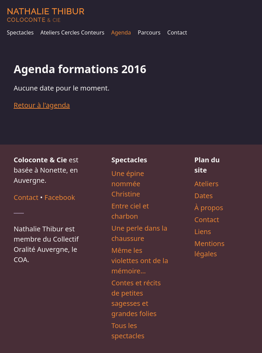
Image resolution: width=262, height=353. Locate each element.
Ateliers (206, 183)
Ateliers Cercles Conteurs (72, 32)
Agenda (121, 32)
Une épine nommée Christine (128, 184)
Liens (202, 231)
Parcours (149, 32)
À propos (208, 207)
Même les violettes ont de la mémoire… (140, 260)
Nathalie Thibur (45, 14)
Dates (203, 195)
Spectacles (20, 32)
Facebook (59, 197)
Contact (177, 32)
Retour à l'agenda (42, 105)
